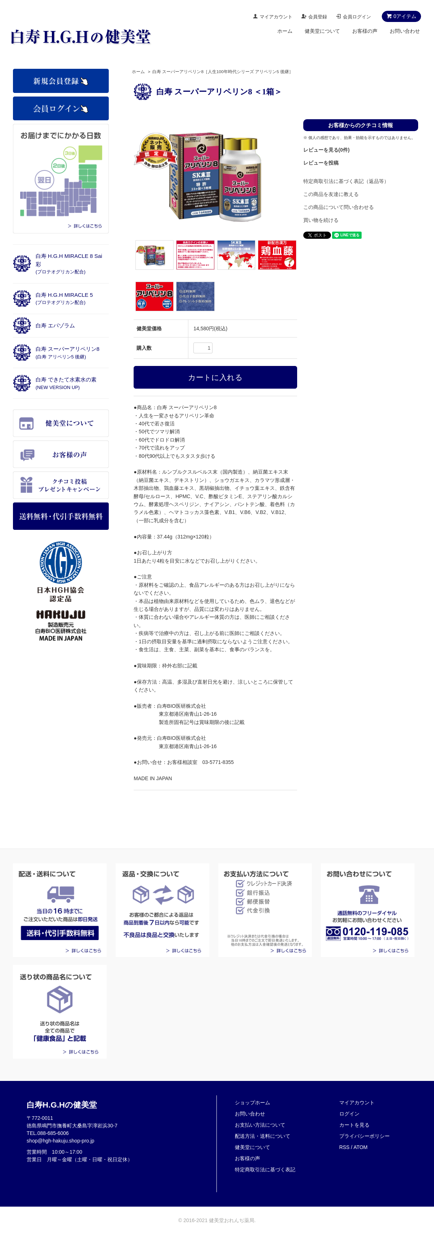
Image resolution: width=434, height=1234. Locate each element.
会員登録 (317, 16)
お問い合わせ (405, 31)
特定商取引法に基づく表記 (265, 1169)
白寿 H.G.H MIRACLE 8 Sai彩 (69, 263)
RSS (344, 1147)
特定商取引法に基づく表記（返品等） (346, 181)
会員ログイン (357, 16)
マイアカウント (276, 16)
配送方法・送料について (262, 1136)
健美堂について (322, 31)
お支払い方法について (260, 1125)
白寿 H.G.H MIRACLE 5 (64, 298)
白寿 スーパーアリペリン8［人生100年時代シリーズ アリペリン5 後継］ (222, 71)
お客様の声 (364, 31)
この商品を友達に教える (331, 194)
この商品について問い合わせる (338, 207)
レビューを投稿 (321, 163)
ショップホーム (252, 1102)
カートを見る (354, 1125)
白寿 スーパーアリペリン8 (68, 352)
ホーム (284, 31)
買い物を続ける (321, 220)
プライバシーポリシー (364, 1136)
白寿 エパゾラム (55, 325)
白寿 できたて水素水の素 (66, 383)
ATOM (360, 1147)
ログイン (349, 1114)
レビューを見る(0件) (326, 150)
